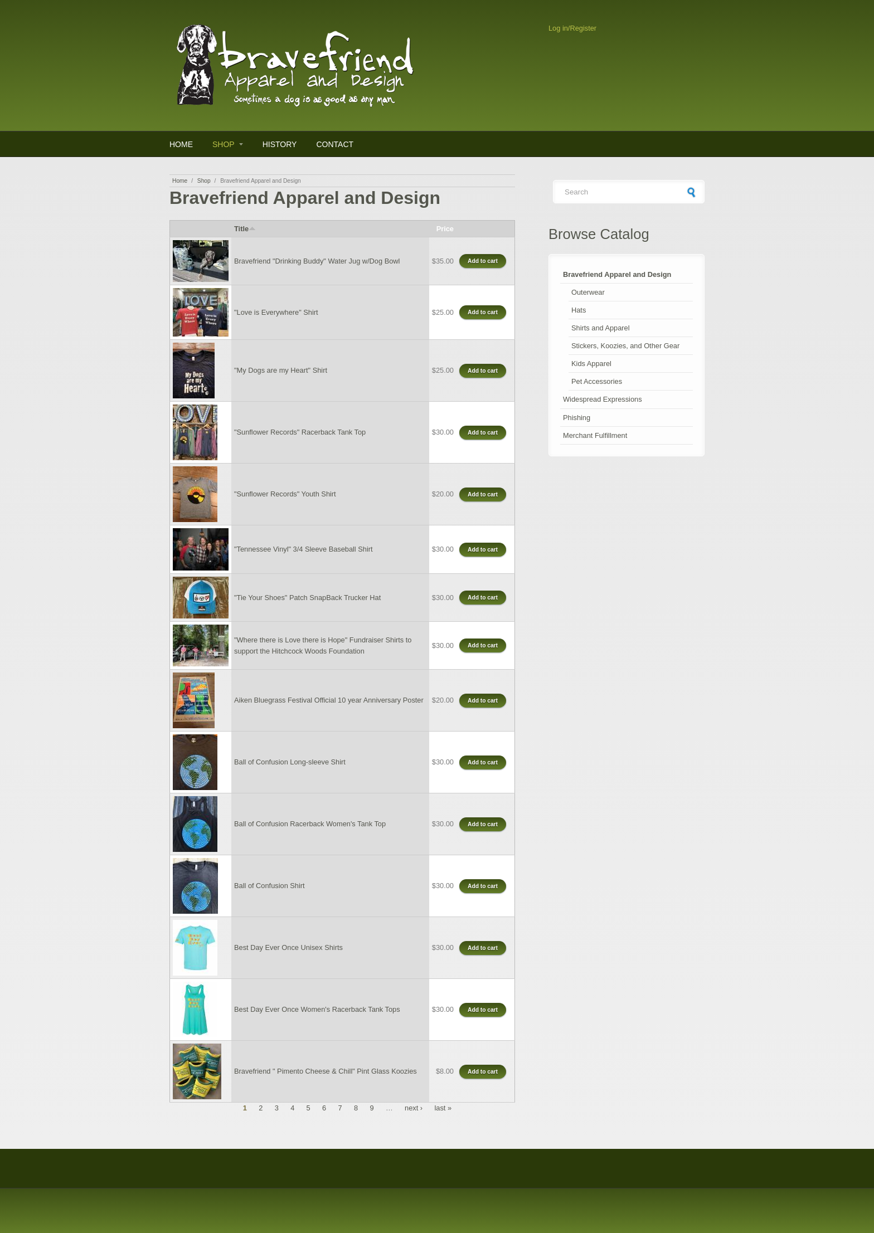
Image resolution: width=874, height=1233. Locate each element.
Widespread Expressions (602, 399)
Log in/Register (572, 28)
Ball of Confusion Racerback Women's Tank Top (310, 824)
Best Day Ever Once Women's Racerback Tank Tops (317, 1009)
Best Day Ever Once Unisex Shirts (288, 947)
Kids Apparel (591, 363)
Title (245, 229)
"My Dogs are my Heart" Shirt (280, 370)
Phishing (576, 417)
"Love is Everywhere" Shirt (276, 312)
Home (181, 144)
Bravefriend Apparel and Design (617, 274)
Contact (334, 144)
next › (414, 1108)
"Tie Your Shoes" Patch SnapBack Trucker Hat (307, 597)
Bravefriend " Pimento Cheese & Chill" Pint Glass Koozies (325, 1071)
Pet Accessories (596, 381)
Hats (578, 310)
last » (442, 1108)
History (280, 144)
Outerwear (588, 292)
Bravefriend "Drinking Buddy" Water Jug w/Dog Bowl (317, 261)
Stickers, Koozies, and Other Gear (625, 346)
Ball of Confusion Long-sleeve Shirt (290, 762)
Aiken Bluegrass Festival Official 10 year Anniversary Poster (329, 700)
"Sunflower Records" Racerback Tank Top (300, 432)
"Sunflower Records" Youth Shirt (285, 494)
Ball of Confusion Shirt (269, 885)
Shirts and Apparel (600, 328)
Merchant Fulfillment (595, 435)
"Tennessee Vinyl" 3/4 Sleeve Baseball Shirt (303, 549)
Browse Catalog (598, 234)
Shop (223, 144)
